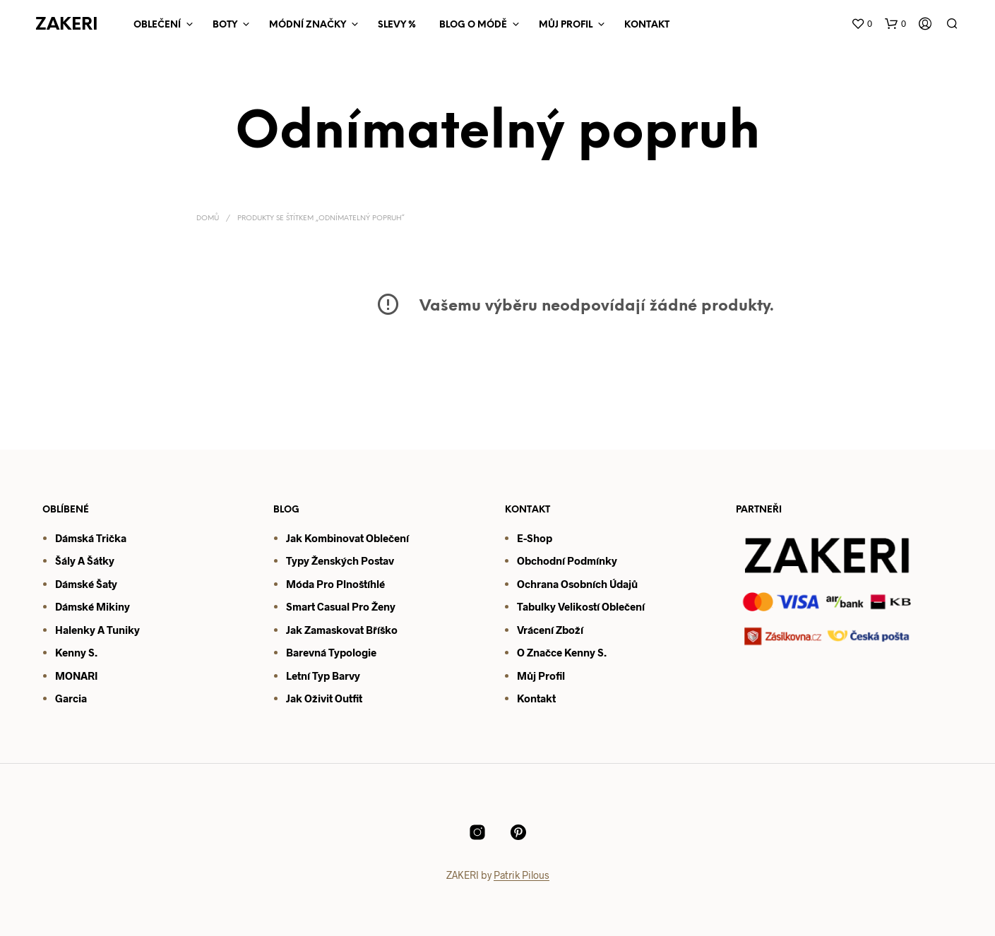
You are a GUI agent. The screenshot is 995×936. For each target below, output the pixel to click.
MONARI (76, 675)
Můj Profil (565, 25)
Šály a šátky (84, 560)
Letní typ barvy (323, 675)
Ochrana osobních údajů (577, 583)
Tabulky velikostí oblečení (581, 606)
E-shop (534, 538)
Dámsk (71, 606)
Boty (225, 25)
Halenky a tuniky (97, 629)
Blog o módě (473, 25)
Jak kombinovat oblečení (347, 538)
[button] (861, 24)
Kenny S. (76, 652)
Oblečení (157, 25)
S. (601, 652)
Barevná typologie (331, 652)
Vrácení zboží (550, 629)
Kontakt (646, 25)
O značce (539, 652)
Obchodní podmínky (567, 560)
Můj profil (541, 675)
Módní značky (307, 25)
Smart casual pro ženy (340, 606)
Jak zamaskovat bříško (342, 629)
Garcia (71, 698)
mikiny (112, 606)
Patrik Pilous (521, 875)
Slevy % (397, 25)
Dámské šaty (86, 583)
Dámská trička (90, 538)
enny (583, 652)
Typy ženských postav (340, 560)
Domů (207, 218)
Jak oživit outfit (324, 698)
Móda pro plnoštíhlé (335, 583)
